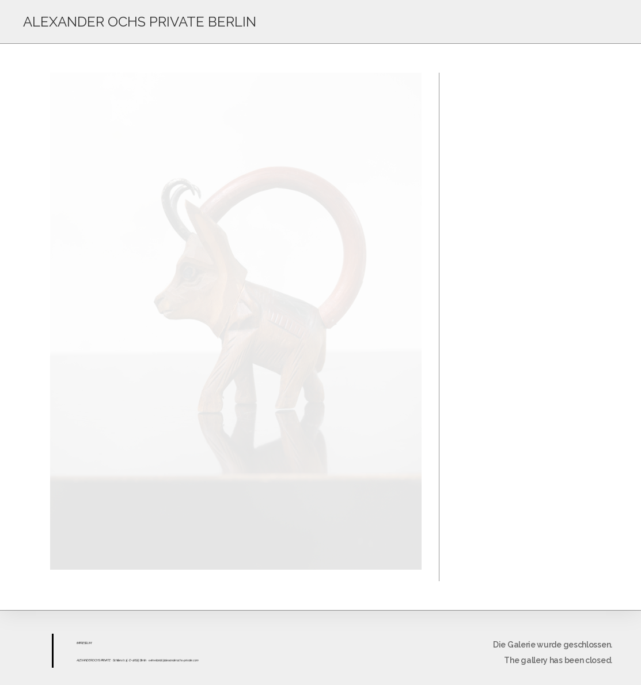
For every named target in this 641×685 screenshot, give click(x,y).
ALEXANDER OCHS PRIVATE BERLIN (139, 21)
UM (89, 643)
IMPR (79, 643)
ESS (84, 643)
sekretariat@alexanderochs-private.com (174, 660)
